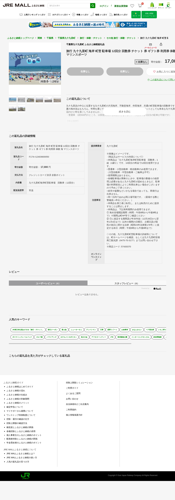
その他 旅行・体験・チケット (121, 37)
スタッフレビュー (127, 283)
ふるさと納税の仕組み (16, 394)
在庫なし (85, 71)
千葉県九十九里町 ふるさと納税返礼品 (85, 44)
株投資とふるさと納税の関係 (19, 427)
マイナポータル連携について (19, 410)
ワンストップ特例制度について (20, 414)
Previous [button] (17, 68)
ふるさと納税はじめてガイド (19, 386)
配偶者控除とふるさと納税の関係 (21, 438)
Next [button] (53, 68)
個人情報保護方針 (74, 414)
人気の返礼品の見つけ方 (17, 461)
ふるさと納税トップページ (20, 37)
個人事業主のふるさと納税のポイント (24, 434)
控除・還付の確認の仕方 (17, 418)
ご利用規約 (71, 409)
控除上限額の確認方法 (16, 422)
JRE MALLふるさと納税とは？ (20, 453)
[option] (35, 68)
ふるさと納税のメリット (17, 402)
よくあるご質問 (73, 393)
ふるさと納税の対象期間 (17, 398)
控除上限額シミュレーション (79, 382)
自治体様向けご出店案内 (77, 403)
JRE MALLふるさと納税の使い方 (21, 457)
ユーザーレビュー (48, 283)
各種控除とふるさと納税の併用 (20, 430)
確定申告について (14, 406)
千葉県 (50, 37)
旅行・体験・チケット (91, 37)
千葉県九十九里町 (66, 37)
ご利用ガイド (72, 387)
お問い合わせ (72, 398)
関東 (40, 37)
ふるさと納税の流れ (15, 390)
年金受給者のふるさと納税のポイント (24, 442)
